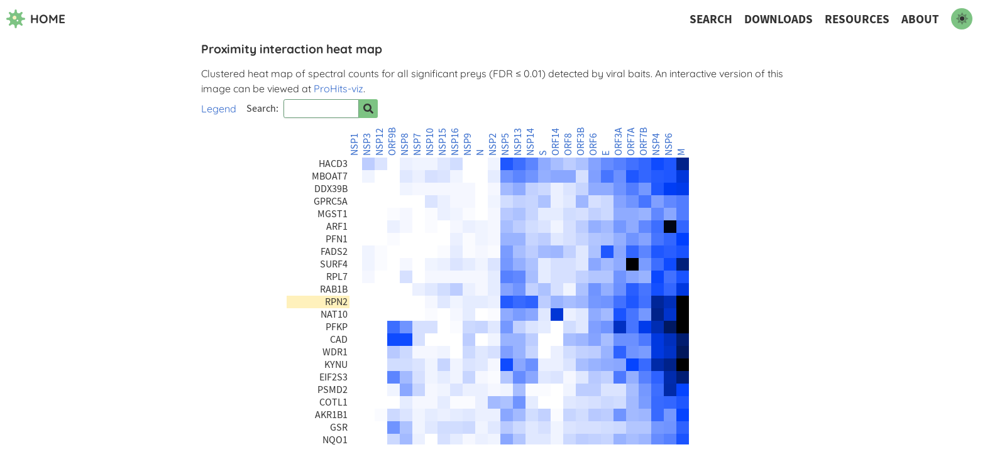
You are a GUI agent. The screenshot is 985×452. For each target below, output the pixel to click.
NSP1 (354, 144)
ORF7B (643, 141)
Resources (857, 19)
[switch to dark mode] (961, 19)
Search (711, 19)
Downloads (778, 19)
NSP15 (442, 142)
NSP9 (467, 144)
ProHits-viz (338, 88)
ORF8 (568, 144)
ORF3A (618, 141)
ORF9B (392, 141)
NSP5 (505, 144)
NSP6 (669, 144)
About (920, 19)
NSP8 (405, 144)
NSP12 (379, 142)
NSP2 (493, 144)
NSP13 (518, 142)
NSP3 (367, 144)
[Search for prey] (368, 108)
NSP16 (455, 142)
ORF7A (631, 141)
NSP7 (417, 144)
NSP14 (530, 142)
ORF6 (593, 144)
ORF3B (581, 141)
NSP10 (430, 142)
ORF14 (555, 142)
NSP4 (656, 144)
